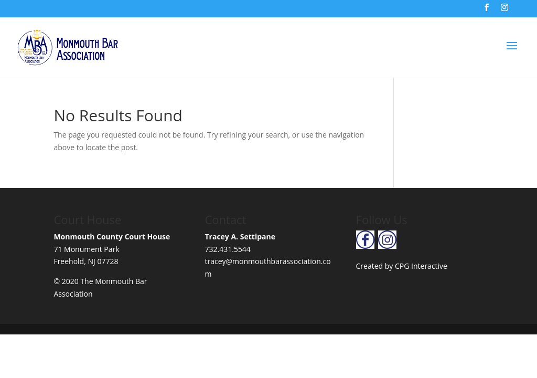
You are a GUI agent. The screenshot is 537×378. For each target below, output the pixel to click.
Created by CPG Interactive (401, 266)
